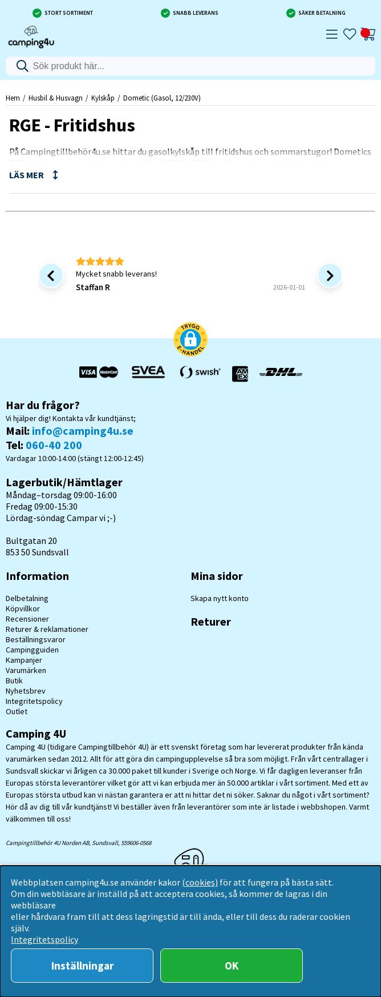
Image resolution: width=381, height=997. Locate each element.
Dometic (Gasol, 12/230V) (162, 97)
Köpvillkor (23, 608)
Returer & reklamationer (47, 629)
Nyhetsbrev (26, 691)
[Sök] (191, 66)
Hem (13, 97)
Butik (14, 680)
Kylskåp (103, 97)
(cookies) (200, 882)
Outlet (16, 711)
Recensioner (27, 619)
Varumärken (26, 670)
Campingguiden (32, 649)
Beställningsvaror (36, 639)
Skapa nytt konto (219, 598)
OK (231, 965)
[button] (190, 340)
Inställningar (82, 965)
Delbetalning (27, 598)
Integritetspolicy (34, 701)
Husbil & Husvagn (56, 97)
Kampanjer (24, 660)
